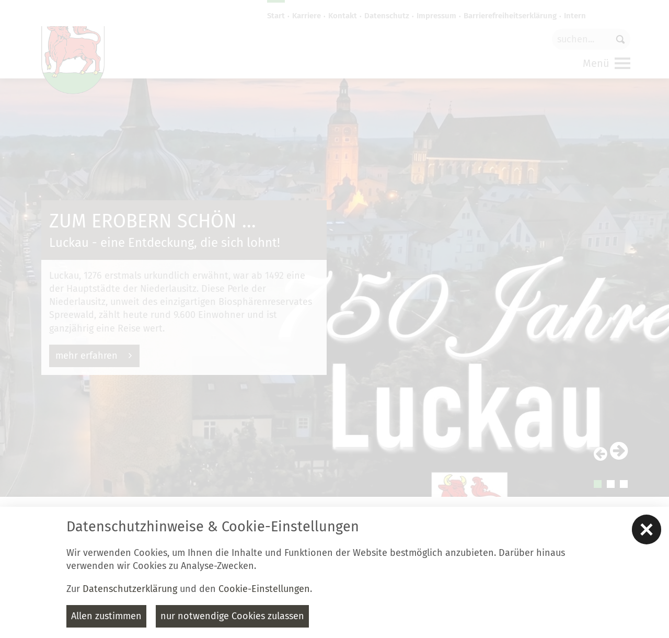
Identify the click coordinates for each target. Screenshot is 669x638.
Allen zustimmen (106, 616)
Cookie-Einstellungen (264, 589)
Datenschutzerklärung (130, 589)
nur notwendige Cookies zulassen (232, 616)
